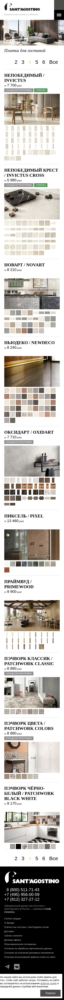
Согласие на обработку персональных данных (28, 948)
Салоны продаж (12, 918)
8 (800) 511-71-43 (22, 889)
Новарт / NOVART (24, 264)
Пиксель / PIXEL (24, 516)
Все (53, 62)
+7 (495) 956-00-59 (21, 894)
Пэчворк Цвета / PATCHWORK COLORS (29, 726)
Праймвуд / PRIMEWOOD (19, 584)
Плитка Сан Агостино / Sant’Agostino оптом (26, 927)
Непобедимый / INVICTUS (24, 78)
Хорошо (50, 993)
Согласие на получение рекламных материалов (29, 952)
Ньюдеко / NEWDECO (29, 342)
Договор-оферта (12, 940)
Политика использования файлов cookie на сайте (29, 957)
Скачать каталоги (13, 935)
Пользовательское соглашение (20, 944)
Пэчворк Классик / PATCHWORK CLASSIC (29, 661)
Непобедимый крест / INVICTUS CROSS (31, 173)
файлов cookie (48, 983)
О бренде (9, 923)
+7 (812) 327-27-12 (21, 899)
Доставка (9, 931)
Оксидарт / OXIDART (29, 432)
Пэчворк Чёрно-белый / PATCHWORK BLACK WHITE (29, 793)
